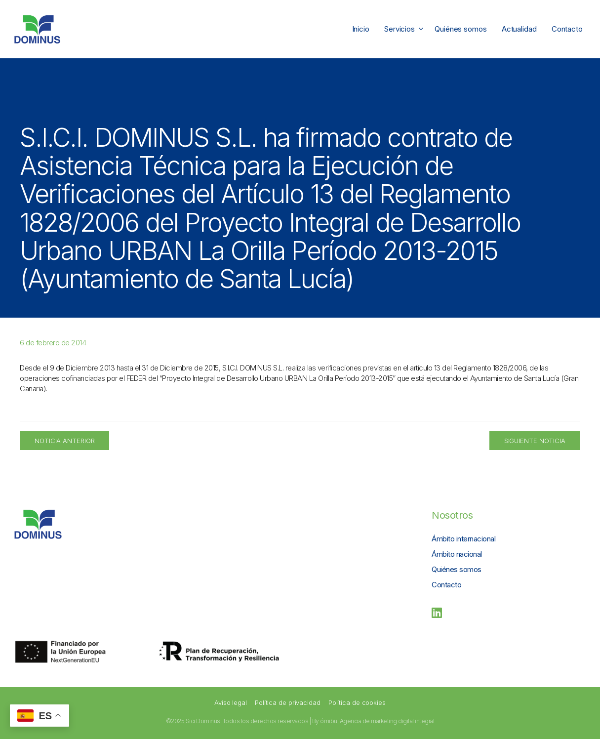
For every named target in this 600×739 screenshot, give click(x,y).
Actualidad (519, 29)
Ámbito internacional (463, 538)
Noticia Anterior (64, 441)
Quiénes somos (461, 29)
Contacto (567, 29)
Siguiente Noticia (534, 441)
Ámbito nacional (457, 554)
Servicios (405, 29)
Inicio (360, 29)
